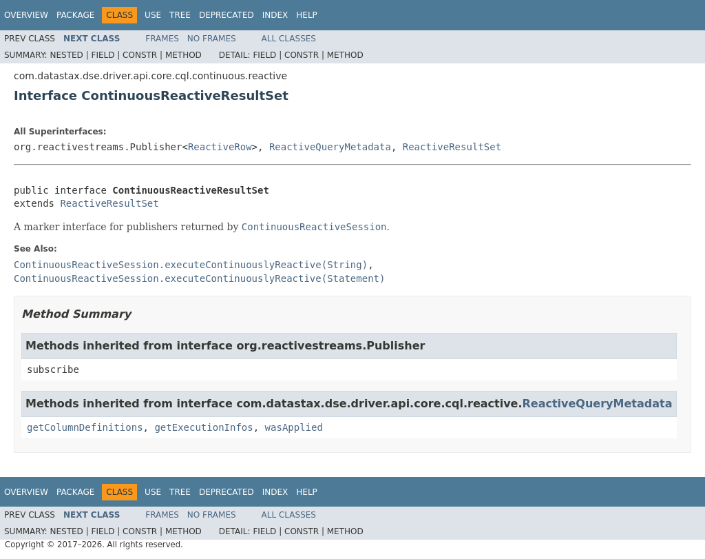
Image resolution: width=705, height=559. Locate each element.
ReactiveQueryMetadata (330, 146)
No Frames (211, 38)
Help (306, 15)
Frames (162, 38)
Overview (26, 15)
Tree (180, 15)
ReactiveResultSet (452, 146)
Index (275, 15)
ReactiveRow (220, 146)
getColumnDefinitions (85, 427)
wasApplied (294, 427)
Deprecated (226, 15)
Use (153, 15)
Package (75, 15)
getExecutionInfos (203, 427)
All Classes (289, 38)
